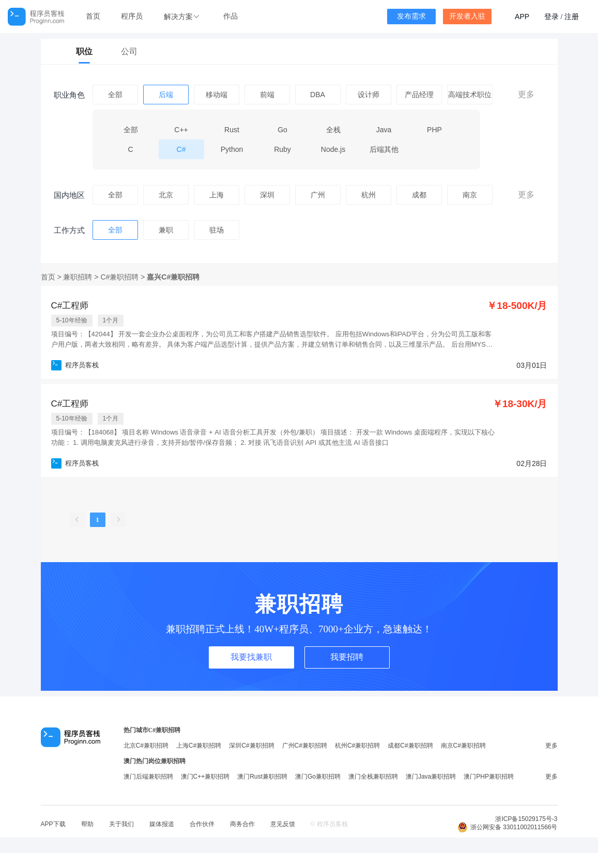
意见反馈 (282, 824)
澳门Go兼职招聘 (318, 776)
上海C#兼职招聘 (198, 745)
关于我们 (121, 824)
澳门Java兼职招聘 (431, 776)
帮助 (87, 824)
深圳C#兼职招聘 (251, 745)
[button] (183, 16)
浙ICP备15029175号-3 (526, 819)
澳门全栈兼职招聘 (373, 776)
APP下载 (53, 824)
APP (522, 16)
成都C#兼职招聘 (410, 745)
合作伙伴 (202, 824)
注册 (571, 16)
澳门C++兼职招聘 (205, 776)
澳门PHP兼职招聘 (489, 776)
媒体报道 (161, 824)
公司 (129, 51)
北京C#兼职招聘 (146, 745)
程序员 (132, 16)
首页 (93, 16)
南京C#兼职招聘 (463, 745)
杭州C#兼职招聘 (357, 745)
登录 (551, 16)
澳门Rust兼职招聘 (262, 776)
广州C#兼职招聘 (304, 745)
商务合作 (242, 824)
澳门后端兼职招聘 (148, 776)
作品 (230, 16)
